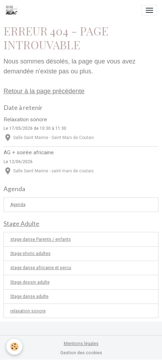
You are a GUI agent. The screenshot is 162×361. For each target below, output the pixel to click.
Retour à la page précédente (44, 91)
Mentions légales (81, 343)
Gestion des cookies (81, 352)
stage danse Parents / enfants (40, 239)
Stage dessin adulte (30, 282)
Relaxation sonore (25, 119)
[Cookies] (14, 347)
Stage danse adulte (29, 296)
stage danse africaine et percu (40, 267)
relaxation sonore (28, 311)
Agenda (18, 204)
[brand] (13, 10)
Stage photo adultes (30, 253)
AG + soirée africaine (29, 152)
